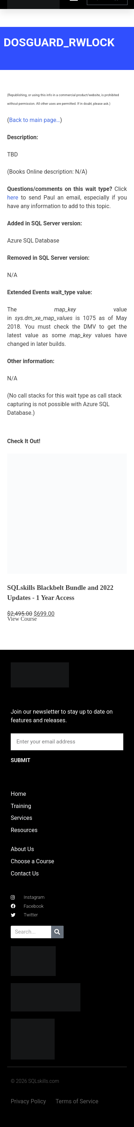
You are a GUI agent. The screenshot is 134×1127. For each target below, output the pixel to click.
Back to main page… (34, 120)
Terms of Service (77, 1101)
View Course (22, 619)
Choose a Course (32, 861)
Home (18, 793)
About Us (22, 849)
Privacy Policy (28, 1101)
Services (21, 817)
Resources (24, 830)
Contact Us (25, 873)
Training (21, 806)
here (12, 197)
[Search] (57, 932)
